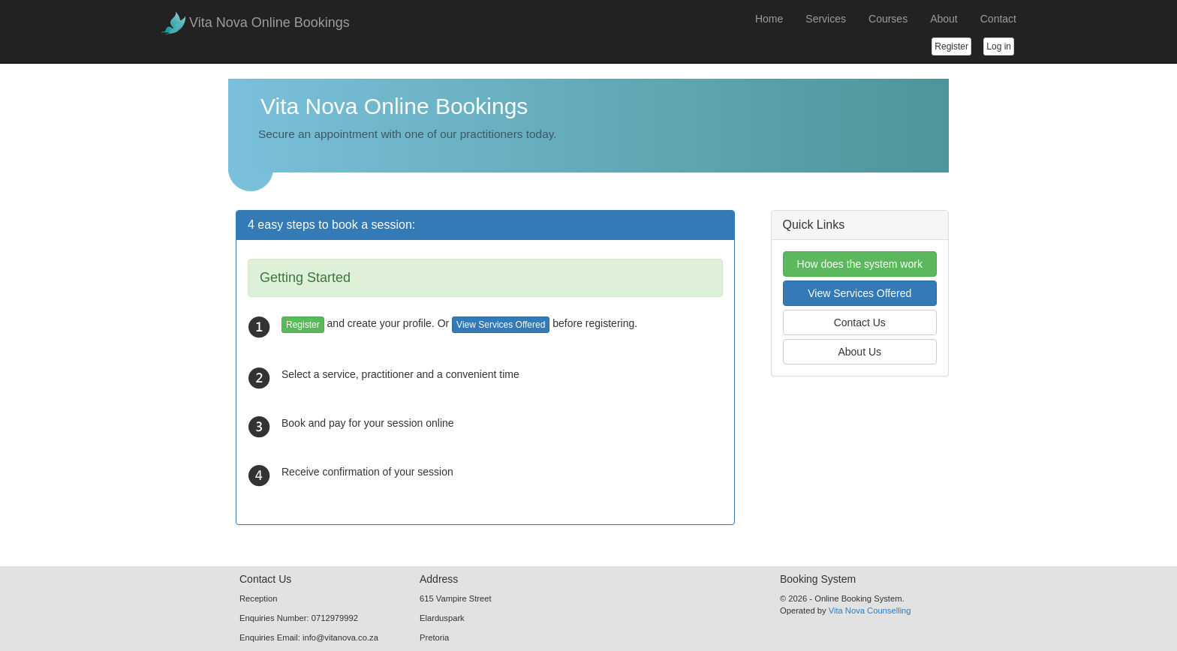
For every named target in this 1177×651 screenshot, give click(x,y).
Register (951, 46)
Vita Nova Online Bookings (269, 22)
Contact (998, 19)
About (944, 19)
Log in (998, 46)
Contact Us (860, 322)
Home (769, 19)
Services (825, 19)
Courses (888, 19)
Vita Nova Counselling (870, 610)
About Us (859, 352)
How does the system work (860, 264)
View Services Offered (500, 325)
